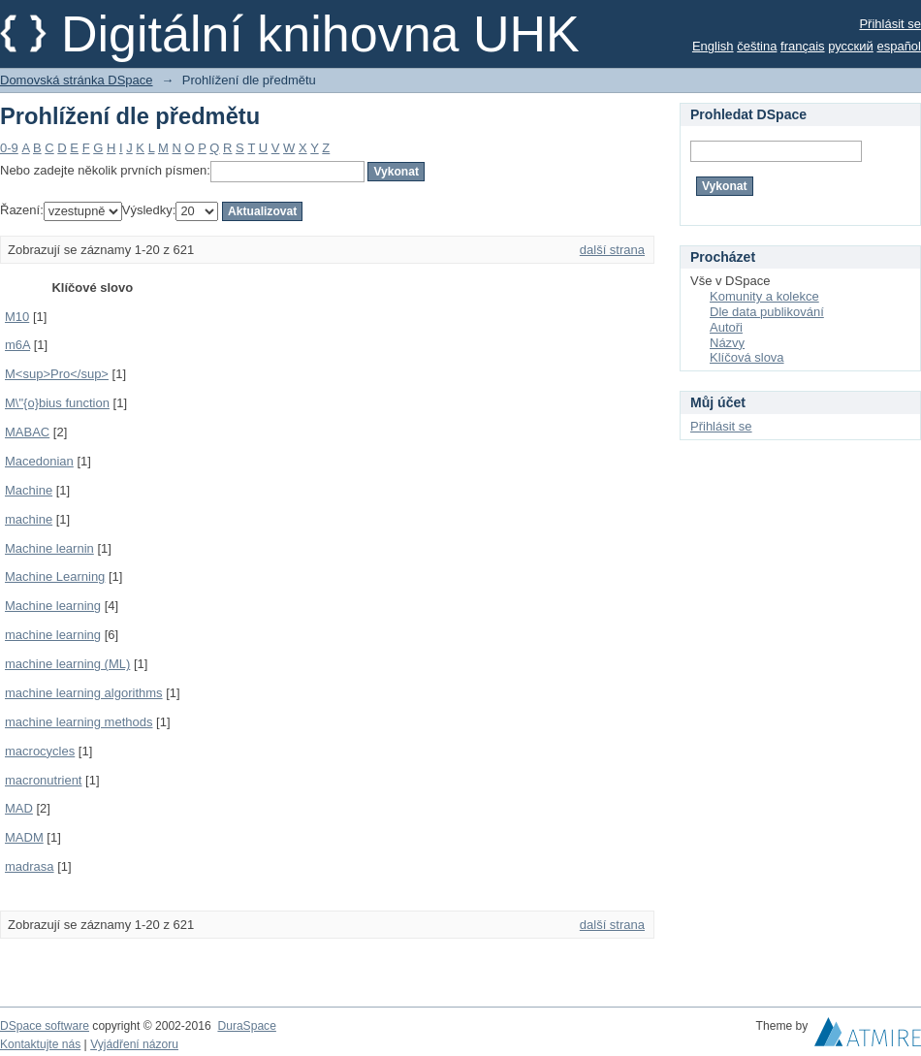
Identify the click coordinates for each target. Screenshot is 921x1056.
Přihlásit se (890, 23)
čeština (757, 46)
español (898, 46)
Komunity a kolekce (764, 296)
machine (28, 519)
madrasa (29, 866)
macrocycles (40, 751)
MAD (19, 808)
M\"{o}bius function (57, 403)
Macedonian (39, 461)
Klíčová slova (747, 357)
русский (850, 46)
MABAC (27, 432)
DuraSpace (246, 1026)
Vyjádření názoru (134, 1044)
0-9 (9, 148)
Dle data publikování (767, 311)
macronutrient (43, 780)
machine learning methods (78, 722)
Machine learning (53, 605)
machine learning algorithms (84, 693)
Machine (28, 490)
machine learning (53, 634)
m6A (17, 344)
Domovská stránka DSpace (76, 80)
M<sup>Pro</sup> (57, 374)
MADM (24, 837)
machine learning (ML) (67, 663)
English (713, 46)
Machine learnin (49, 548)
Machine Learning (55, 576)
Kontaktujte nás (40, 1044)
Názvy (727, 343)
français (802, 46)
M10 (17, 316)
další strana (612, 249)
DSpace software (44, 1026)
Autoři (726, 327)
